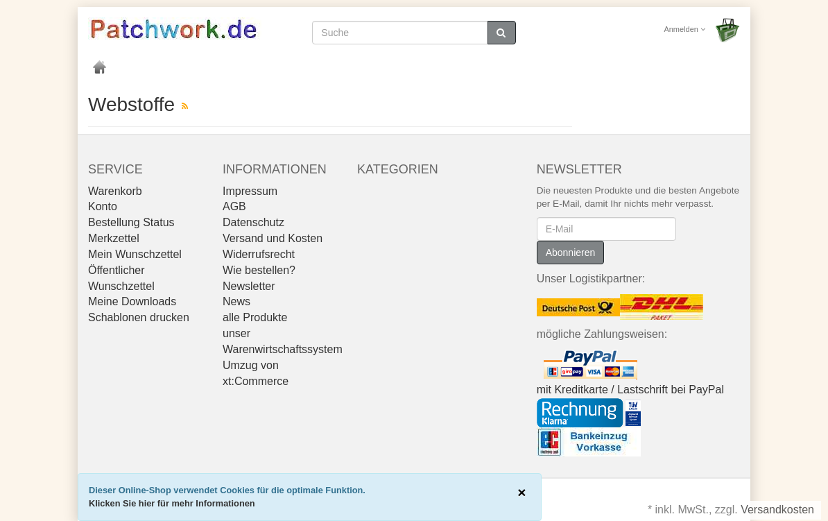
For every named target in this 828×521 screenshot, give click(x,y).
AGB (234, 206)
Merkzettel (113, 238)
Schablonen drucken (138, 317)
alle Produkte (255, 317)
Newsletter (249, 286)
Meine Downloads (132, 301)
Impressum (250, 191)
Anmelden (684, 29)
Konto (102, 206)
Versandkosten (777, 509)
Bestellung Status (131, 222)
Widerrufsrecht (259, 254)
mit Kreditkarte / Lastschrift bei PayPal (630, 389)
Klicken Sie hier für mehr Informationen (172, 503)
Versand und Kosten (272, 238)
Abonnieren (571, 252)
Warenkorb (115, 191)
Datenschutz (253, 222)
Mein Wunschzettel (135, 254)
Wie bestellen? (259, 270)
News (236, 301)
